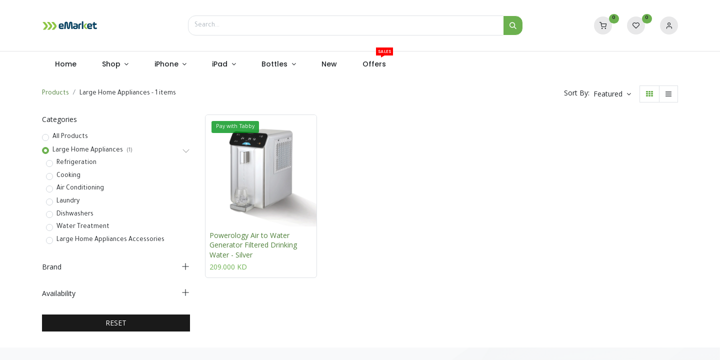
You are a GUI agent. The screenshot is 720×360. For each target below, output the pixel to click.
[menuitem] (65, 65)
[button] (612, 94)
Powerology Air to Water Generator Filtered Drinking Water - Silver (253, 245)
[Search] (513, 26)
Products (55, 93)
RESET (116, 323)
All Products (70, 137)
